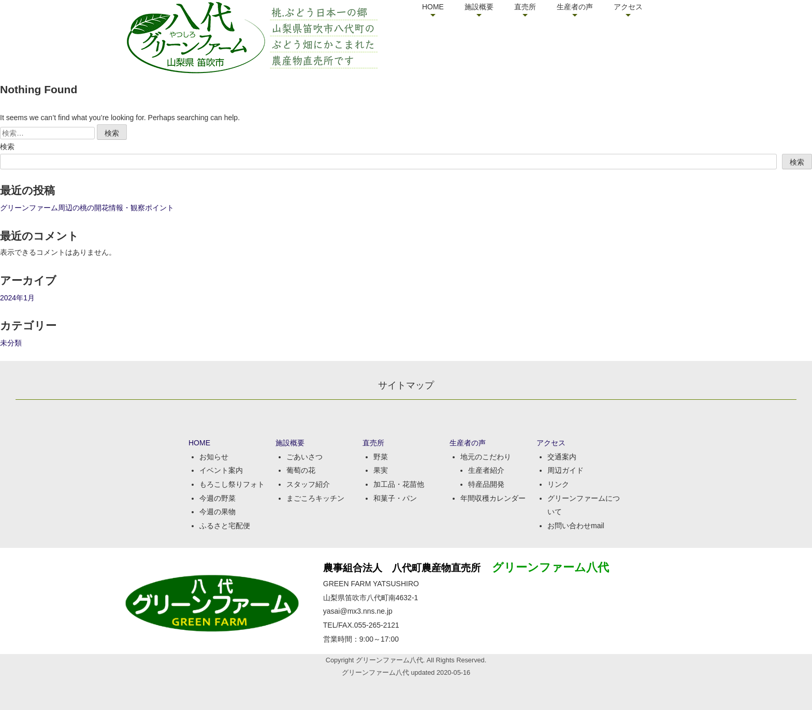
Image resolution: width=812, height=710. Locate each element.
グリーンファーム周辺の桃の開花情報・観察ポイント (87, 208)
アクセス (628, 7)
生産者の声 (575, 7)
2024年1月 (17, 298)
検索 (7, 146)
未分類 (11, 343)
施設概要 (479, 7)
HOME (433, 7)
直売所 (525, 7)
